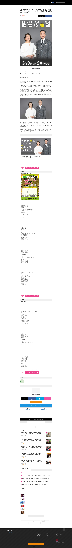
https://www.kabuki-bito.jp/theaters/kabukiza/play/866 (32, 369)
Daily (25, 470)
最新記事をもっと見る (48, 490)
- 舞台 (37, 533)
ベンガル (47, 521)
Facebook (10, 532)
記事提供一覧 (57, 533)
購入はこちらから (32, 167)
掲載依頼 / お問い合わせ (59, 534)
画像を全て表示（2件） (36, 68)
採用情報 (57, 535)
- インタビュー (48, 534)
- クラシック (38, 535)
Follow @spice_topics (28, 409)
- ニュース (47, 533)
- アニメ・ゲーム (39, 536)
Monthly (47, 470)
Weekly (36, 470)
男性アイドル (28, 521)
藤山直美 (22, 521)
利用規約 (57, 536)
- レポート (47, 535)
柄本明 (42, 521)
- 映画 (37, 540)
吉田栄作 (38, 521)
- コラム (47, 536)
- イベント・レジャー (39, 534)
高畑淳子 (33, 521)
